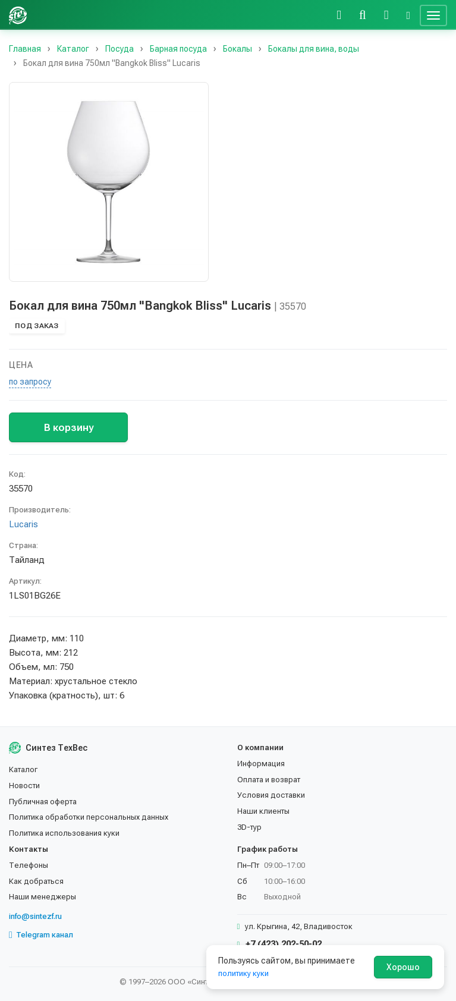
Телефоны (28, 865)
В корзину (68, 427)
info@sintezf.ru (35, 916)
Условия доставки (271, 795)
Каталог (23, 769)
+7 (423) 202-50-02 (279, 944)
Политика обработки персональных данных (88, 817)
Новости (24, 785)
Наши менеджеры (42, 896)
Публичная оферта (43, 801)
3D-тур (249, 827)
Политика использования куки (64, 833)
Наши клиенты (263, 811)
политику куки (243, 973)
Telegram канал (41, 935)
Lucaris (23, 524)
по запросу (30, 381)
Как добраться (36, 881)
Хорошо (403, 967)
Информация (261, 763)
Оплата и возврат (268, 779)
